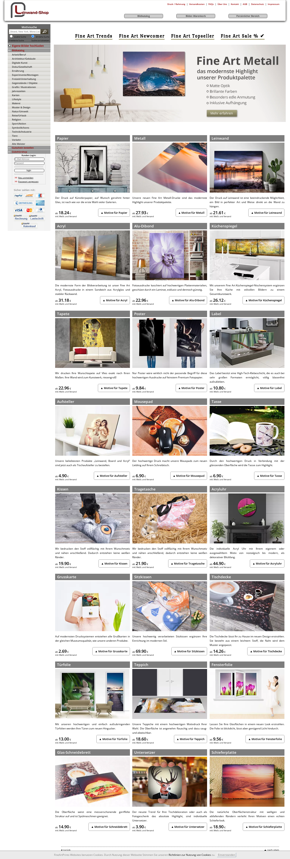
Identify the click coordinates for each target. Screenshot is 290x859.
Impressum (274, 4)
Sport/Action (19, 123)
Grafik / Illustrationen (24, 87)
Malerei (16, 103)
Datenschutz (257, 4)
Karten (15, 95)
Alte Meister (18, 143)
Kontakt (235, 4)
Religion (16, 119)
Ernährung (18, 70)
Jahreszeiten (18, 91)
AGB (245, 4)
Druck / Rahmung (176, 4)
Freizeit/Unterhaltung (24, 78)
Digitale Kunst (19, 62)
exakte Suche (20, 37)
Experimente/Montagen (25, 74)
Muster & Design (21, 107)
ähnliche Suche (42, 37)
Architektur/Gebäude (23, 58)
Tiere (15, 135)
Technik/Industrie (21, 131)
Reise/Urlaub (19, 115)
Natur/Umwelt (20, 111)
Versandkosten (197, 4)
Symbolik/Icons (20, 127)
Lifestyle (16, 99)
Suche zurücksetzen (40, 40)
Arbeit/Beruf (19, 54)
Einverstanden (226, 855)
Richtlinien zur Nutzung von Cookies (190, 855)
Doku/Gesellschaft (22, 66)
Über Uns (222, 4)
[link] (93, 36)
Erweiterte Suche (16, 40)
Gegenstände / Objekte (24, 83)
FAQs (211, 4)
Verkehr (16, 139)
